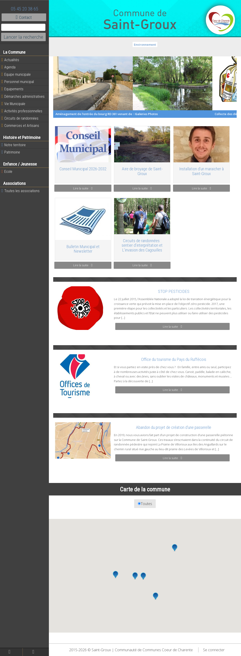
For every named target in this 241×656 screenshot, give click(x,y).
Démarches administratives (24, 96)
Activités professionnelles (23, 111)
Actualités (11, 60)
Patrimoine (12, 152)
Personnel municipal (19, 81)
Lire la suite (83, 188)
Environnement (146, 45)
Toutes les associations (22, 191)
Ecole (8, 171)
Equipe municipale (17, 74)
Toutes (145, 507)
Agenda (10, 67)
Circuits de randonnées (21, 118)
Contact (25, 17)
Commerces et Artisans (21, 125)
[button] (175, 552)
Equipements (14, 89)
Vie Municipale (14, 103)
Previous (51, 87)
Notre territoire (15, 145)
